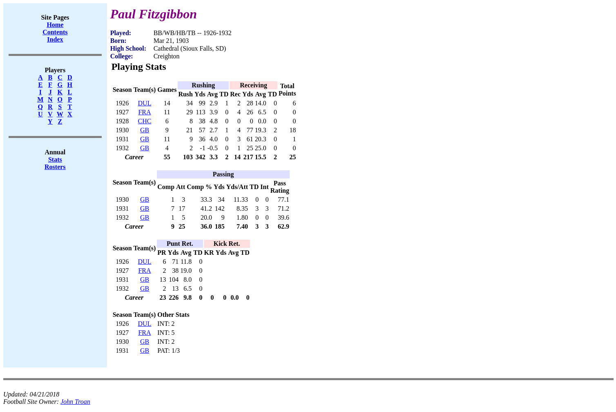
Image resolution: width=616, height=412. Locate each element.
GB (144, 130)
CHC (145, 121)
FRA (144, 112)
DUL (145, 103)
